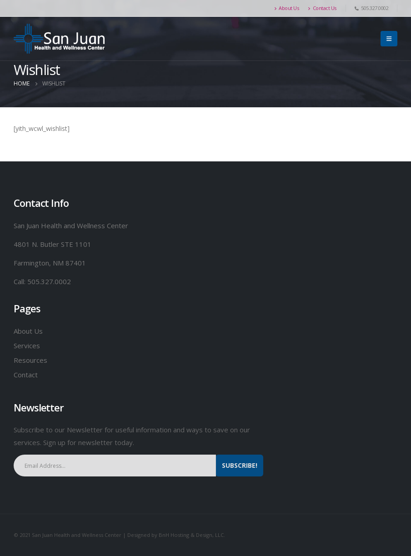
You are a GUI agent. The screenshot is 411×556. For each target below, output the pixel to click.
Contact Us (322, 8)
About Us (286, 8)
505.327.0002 (49, 281)
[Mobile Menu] (389, 38)
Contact (26, 374)
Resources (31, 360)
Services (27, 345)
